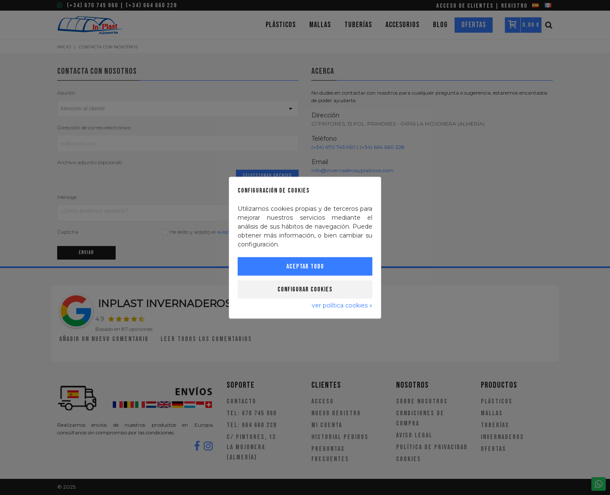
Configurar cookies (305, 289)
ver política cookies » (342, 305)
